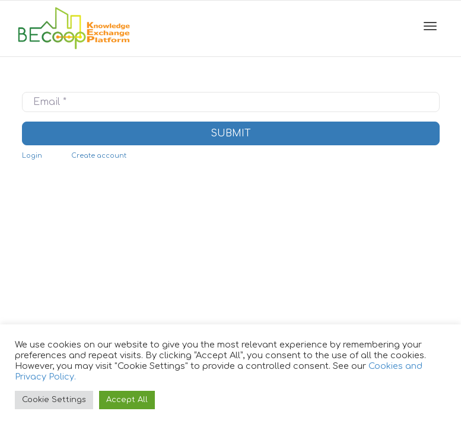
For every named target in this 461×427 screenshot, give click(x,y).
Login (32, 156)
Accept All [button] (127, 400)
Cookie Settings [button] (54, 400)
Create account (98, 156)
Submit (231, 133)
